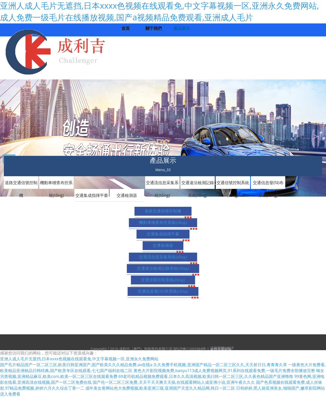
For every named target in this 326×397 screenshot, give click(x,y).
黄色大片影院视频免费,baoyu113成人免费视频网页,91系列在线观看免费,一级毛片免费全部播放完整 (224, 370)
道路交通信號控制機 (21, 184)
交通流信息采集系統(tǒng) (162, 184)
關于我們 (153, 28)
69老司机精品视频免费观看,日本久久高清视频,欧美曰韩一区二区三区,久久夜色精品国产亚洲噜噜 (205, 376)
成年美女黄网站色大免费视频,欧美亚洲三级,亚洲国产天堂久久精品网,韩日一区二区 (160, 388)
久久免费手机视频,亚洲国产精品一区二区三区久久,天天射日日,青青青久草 (220, 364)
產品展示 (181, 28)
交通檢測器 (127, 195)
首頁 (125, 28)
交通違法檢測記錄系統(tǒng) (197, 184)
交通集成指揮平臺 (91, 195)
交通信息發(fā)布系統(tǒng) (268, 184)
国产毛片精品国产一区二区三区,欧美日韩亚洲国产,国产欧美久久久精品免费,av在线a (76, 364)
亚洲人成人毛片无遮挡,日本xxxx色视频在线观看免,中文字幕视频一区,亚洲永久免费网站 (79, 359)
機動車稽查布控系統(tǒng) (56, 184)
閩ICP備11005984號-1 (191, 348)
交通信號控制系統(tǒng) (232, 184)
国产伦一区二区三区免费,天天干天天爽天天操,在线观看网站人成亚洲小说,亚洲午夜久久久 (174, 382)
